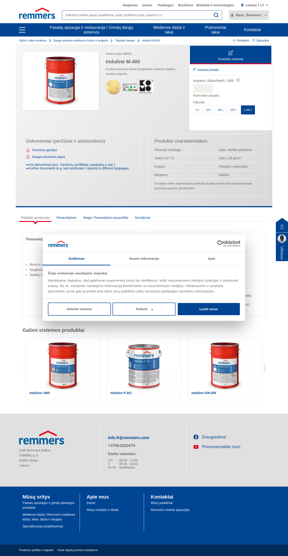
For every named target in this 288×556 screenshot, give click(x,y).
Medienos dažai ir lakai (169, 29)
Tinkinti (144, 309)
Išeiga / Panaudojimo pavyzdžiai (105, 217)
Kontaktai (252, 29)
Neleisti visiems (79, 309)
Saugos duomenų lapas (45, 157)
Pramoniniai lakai (215, 29)
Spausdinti (260, 40)
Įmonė (147, 5)
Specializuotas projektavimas (42, 526)
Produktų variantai (230, 56)
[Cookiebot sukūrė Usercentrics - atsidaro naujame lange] (220, 243)
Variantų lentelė (206, 70)
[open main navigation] (22, 30)
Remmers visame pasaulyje (170, 510)
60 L (220, 110)
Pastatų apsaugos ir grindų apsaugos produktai (48, 505)
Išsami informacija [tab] (144, 258)
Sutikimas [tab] (76, 258)
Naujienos (130, 5)
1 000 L (247, 110)
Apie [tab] (211, 258)
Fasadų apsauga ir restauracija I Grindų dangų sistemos (91, 29)
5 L (198, 110)
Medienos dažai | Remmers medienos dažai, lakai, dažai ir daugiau (48, 517)
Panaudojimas (66, 217)
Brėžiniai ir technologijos (215, 5)
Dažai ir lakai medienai (32, 40)
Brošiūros (185, 5)
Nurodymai (142, 217)
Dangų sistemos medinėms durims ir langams (80, 40)
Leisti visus (209, 309)
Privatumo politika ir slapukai (36, 550)
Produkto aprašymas (35, 217)
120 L (233, 110)
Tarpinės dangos (125, 40)
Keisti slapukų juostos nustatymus (77, 550)
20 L (209, 110)
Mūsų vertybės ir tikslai (103, 510)
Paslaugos (165, 5)
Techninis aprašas (41, 150)
